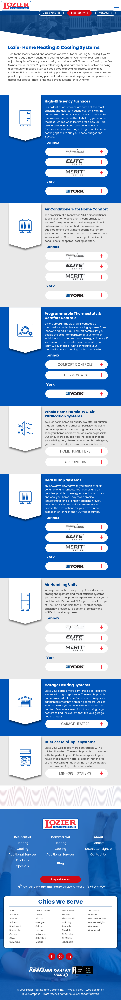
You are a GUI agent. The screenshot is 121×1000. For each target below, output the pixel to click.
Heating (22, 843)
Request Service (60, 879)
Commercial (60, 837)
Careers (98, 843)
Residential (22, 837)
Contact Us (98, 854)
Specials (22, 866)
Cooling (22, 849)
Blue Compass (31, 994)
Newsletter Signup (98, 849)
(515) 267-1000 (96, 886)
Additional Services (23, 854)
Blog (60, 863)
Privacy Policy (75, 989)
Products (22, 860)
